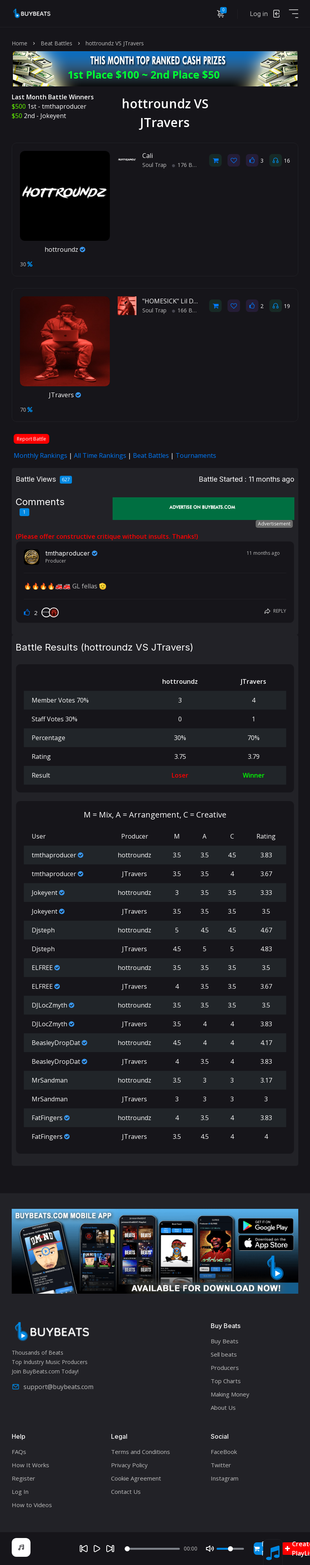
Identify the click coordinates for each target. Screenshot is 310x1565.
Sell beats (224, 1354)
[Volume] (230, 1548)
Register (23, 1478)
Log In (20, 1491)
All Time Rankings (100, 455)
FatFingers (47, 1117)
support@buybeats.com (52, 1386)
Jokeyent (53, 115)
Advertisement (274, 523)
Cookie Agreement (136, 1478)
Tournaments (196, 455)
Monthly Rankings (40, 455)
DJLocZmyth (49, 1005)
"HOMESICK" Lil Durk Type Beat (188, 301)
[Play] (97, 1548)
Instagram (224, 1478)
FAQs (19, 1452)
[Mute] (210, 1548)
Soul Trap (154, 165)
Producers (225, 1367)
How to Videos (32, 1505)
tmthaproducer (64, 106)
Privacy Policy (129, 1465)
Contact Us (126, 1491)
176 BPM (186, 165)
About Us (223, 1407)
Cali (147, 155)
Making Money (230, 1394)
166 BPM (186, 310)
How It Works (30, 1465)
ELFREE (42, 967)
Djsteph (43, 930)
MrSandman (50, 1080)
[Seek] (152, 1548)
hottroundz (65, 249)
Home (19, 43)
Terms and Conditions (140, 1452)
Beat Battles (56, 43)
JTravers (65, 395)
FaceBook (224, 1452)
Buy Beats (224, 1341)
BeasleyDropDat (56, 1042)
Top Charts (226, 1381)
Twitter (221, 1465)
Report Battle (31, 439)
